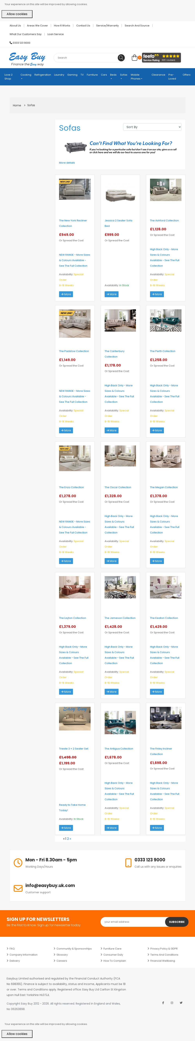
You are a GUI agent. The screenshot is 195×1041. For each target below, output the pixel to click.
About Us (15, 25)
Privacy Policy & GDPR (164, 948)
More (66, 294)
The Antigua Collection (119, 748)
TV (82, 75)
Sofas (123, 75)
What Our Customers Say (25, 34)
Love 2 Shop (8, 77)
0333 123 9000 (20, 43)
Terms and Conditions (164, 955)
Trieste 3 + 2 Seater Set (73, 748)
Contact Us (83, 25)
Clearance (158, 75)
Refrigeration (42, 75)
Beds (113, 75)
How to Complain (114, 961)
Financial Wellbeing (162, 961)
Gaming (72, 75)
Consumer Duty (113, 955)
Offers (187, 75)
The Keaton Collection (164, 618)
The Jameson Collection (120, 618)
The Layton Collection (72, 618)
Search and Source (137, 25)
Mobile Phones (135, 77)
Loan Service (56, 34)
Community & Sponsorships (74, 948)
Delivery (15, 961)
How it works (62, 25)
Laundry (59, 75)
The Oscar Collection (118, 487)
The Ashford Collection (164, 220)
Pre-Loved (172, 77)
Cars (104, 75)
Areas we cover (37, 25)
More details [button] (67, 163)
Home (17, 105)
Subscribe (177, 922)
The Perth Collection (162, 351)
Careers (62, 961)
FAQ (12, 948)
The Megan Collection (164, 487)
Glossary (62, 955)
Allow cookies (17, 14)
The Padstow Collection (74, 351)
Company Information (24, 955)
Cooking (26, 75)
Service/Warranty (107, 25)
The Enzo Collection (71, 487)
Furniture (92, 75)
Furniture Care (112, 948)
